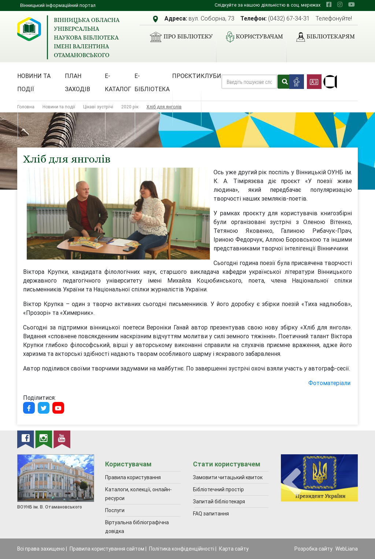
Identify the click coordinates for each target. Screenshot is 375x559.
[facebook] (328, 4)
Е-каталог (118, 82)
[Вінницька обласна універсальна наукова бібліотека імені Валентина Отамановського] (29, 29)
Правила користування (133, 477)
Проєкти (186, 75)
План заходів (77, 82)
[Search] (249, 81)
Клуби (211, 75)
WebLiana (346, 548)
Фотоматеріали (330, 383)
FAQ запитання (211, 513)
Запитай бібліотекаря (219, 501)
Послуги (115, 510)
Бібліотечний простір (218, 489)
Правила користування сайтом (107, 548)
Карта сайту (234, 548)
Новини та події (34, 82)
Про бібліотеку (178, 37)
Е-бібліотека (152, 82)
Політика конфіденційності (181, 548)
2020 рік (129, 106)
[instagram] (339, 4)
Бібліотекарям (322, 37)
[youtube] (351, 4)
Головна (25, 106)
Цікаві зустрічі (98, 106)
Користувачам (251, 36)
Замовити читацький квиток (228, 477)
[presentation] (292, 482)
